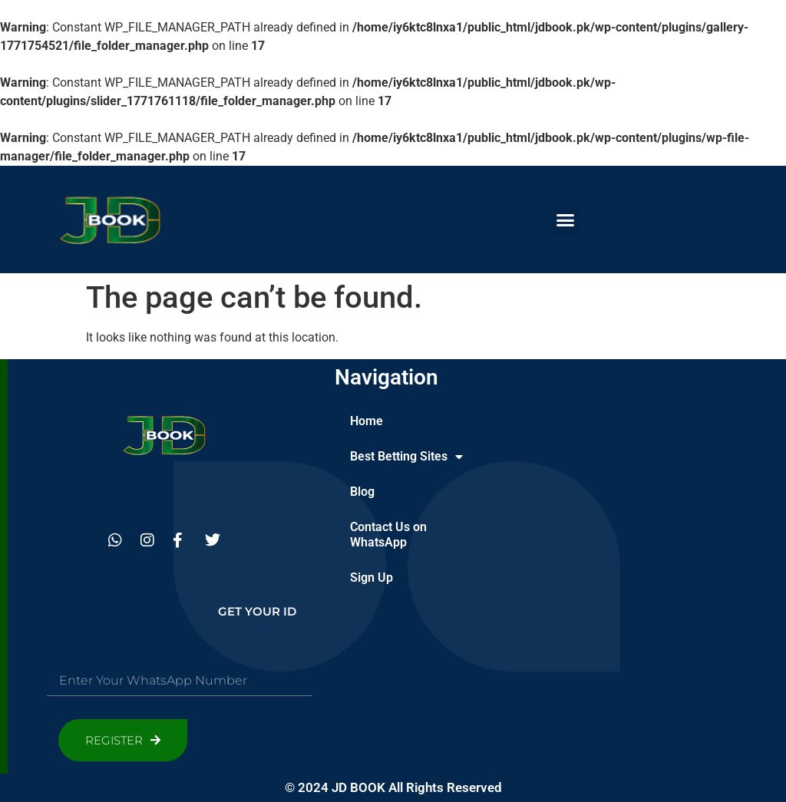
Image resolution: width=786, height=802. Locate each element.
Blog (362, 491)
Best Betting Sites (406, 456)
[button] (565, 219)
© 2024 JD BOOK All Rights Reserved (393, 787)
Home (366, 421)
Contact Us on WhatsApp (388, 535)
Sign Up (371, 577)
